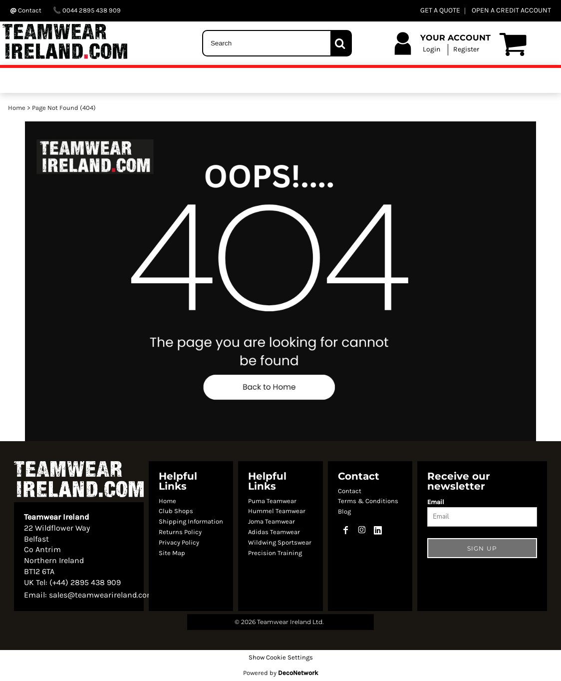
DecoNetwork (298, 673)
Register (466, 49)
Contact (349, 491)
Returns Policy (180, 532)
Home (16, 107)
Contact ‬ (26, 10)
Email (435, 502)
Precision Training (275, 553)
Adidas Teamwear (274, 532)
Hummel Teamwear (276, 511)
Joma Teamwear (271, 521)
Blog (344, 511)
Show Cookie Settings (281, 657)
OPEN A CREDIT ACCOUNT (511, 10)
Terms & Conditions (368, 501)
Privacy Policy (179, 542)
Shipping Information (191, 521)
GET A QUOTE (440, 10)
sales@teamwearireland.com (101, 595)
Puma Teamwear (272, 501)
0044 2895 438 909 (87, 10)
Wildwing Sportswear (279, 542)
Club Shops (176, 511)
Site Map (172, 553)
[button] (280, 281)
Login (431, 49)
